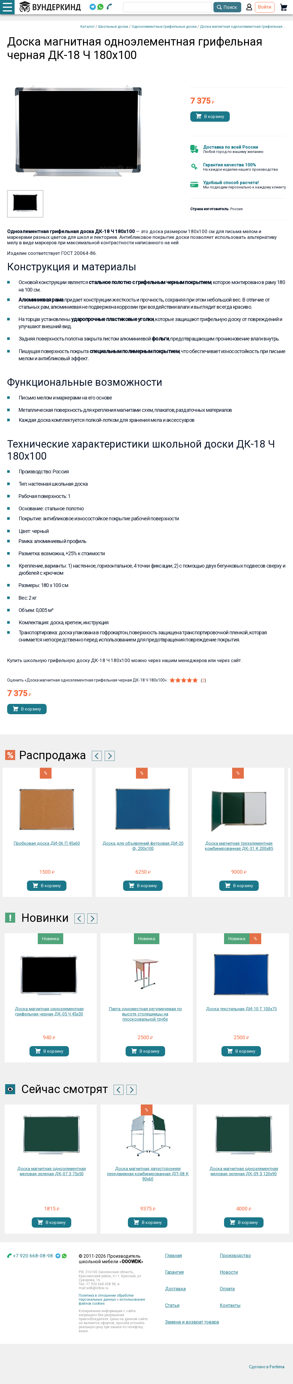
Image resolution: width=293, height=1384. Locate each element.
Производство (235, 1255)
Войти (264, 7)
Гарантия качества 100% (229, 165)
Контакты (230, 1305)
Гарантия (174, 1272)
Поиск (230, 7)
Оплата (227, 1289)
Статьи (172, 1305)
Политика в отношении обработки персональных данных (106, 1298)
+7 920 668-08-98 (33, 1256)
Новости (229, 1272)
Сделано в (266, 1367)
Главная (173, 1255)
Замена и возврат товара (192, 1322)
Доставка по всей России (230, 147)
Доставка (175, 1289)
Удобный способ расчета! (231, 182)
